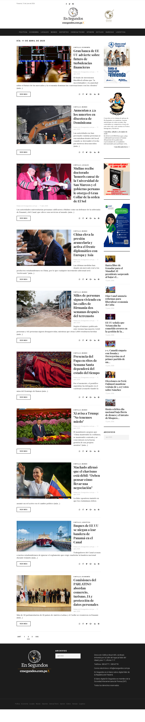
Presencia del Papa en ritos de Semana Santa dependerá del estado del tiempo (86, 373)
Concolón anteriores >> (122, 147)
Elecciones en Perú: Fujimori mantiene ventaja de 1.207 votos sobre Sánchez (117, 387)
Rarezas (110, 32)
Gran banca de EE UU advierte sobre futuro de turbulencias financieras (86, 58)
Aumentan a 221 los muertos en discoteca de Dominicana (86, 116)
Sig (37, 649)
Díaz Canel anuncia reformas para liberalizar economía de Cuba (117, 303)
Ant (19, 649)
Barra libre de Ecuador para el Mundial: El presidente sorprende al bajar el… (115, 272)
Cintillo (78, 47)
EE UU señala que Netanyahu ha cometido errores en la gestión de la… (116, 329)
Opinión (90, 32)
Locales (45, 32)
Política (23, 32)
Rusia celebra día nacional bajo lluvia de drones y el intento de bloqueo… (117, 415)
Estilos (100, 32)
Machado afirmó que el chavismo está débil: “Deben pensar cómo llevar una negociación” (87, 485)
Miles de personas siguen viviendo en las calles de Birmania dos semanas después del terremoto (87, 313)
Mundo (54, 32)
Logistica (86, 531)
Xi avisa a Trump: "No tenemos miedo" (86, 425)
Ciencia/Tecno (78, 32)
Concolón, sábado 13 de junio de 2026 (115, 133)
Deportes (64, 32)
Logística (120, 32)
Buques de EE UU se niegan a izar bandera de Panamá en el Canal (86, 542)
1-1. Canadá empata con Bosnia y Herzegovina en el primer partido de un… (116, 358)
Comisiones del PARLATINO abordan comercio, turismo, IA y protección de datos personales (86, 602)
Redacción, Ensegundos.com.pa (84, 72)
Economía (34, 32)
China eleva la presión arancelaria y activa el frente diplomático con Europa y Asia (86, 248)
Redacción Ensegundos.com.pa (27, 210)
